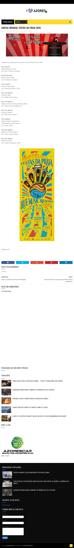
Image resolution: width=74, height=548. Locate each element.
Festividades (23, 31)
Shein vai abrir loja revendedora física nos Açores (32, 472)
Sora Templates (11, 545)
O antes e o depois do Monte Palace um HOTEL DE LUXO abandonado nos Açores (39, 416)
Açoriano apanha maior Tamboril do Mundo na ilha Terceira (33, 390)
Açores (17, 31)
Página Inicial (8, 22)
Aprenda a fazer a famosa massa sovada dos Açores (30, 398)
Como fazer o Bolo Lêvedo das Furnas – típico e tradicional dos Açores (38, 381)
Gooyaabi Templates (28, 545)
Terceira (30, 31)
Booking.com (5, 249)
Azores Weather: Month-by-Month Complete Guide (30, 407)
